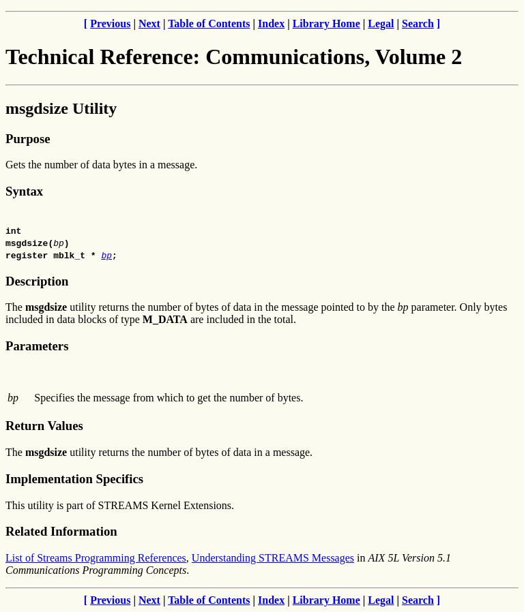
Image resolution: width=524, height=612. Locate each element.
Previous (110, 23)
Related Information (61, 531)
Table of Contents (209, 23)
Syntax (24, 191)
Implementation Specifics (74, 479)
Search (418, 23)
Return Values (44, 425)
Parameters (36, 346)
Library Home (326, 23)
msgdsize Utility (61, 108)
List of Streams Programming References (95, 558)
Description (36, 281)
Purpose (27, 139)
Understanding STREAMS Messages (273, 558)
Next (149, 23)
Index (271, 23)
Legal (381, 23)
